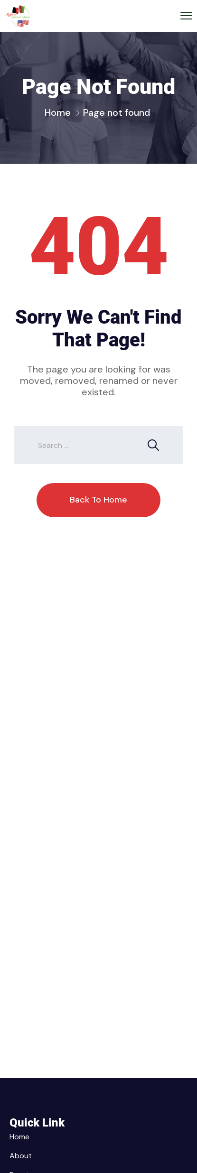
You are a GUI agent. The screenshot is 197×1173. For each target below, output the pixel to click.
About (20, 1156)
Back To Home (98, 499)
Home (58, 112)
